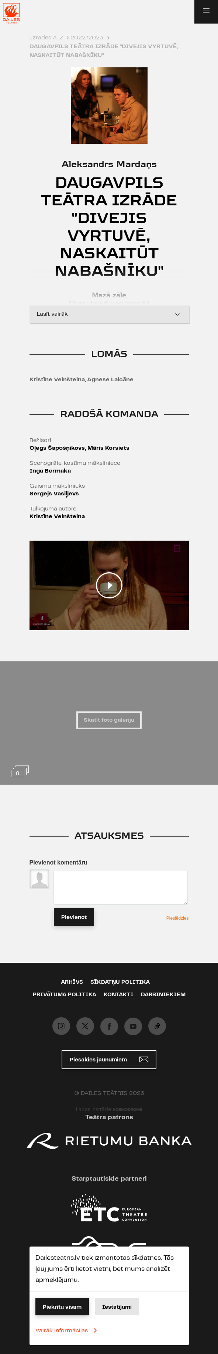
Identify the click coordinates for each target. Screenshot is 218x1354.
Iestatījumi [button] (117, 1307)
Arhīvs (72, 982)
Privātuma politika (64, 994)
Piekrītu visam (62, 1307)
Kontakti (119, 994)
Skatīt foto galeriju (109, 720)
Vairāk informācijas (67, 1330)
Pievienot (74, 917)
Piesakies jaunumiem (109, 1059)
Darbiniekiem (163, 994)
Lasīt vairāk (109, 314)
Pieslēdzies (177, 918)
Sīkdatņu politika (120, 982)
